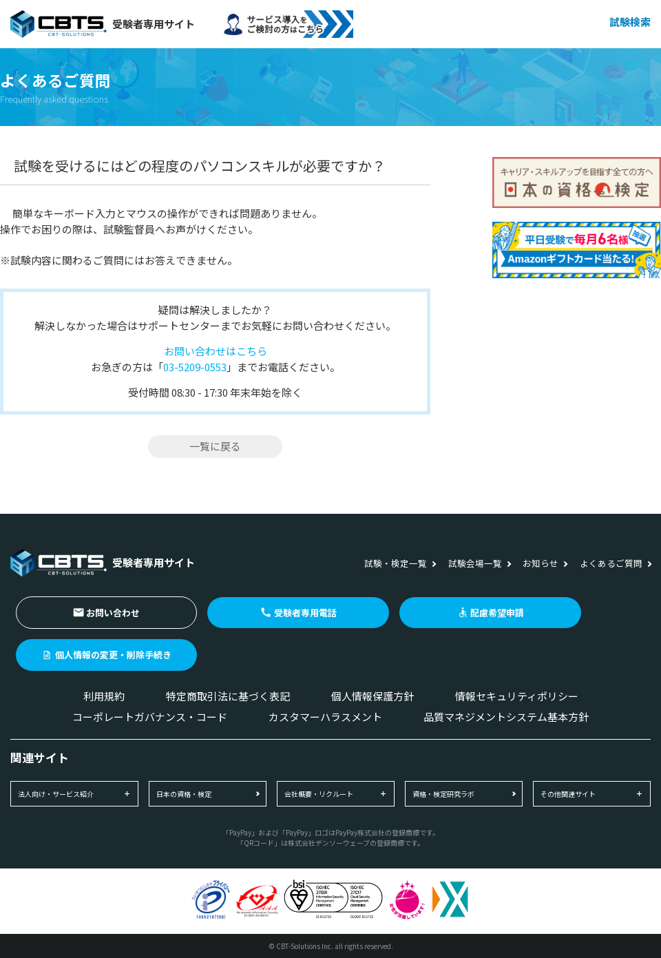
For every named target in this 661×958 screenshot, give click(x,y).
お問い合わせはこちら (215, 351)
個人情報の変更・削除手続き (113, 654)
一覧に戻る (215, 446)
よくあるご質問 (611, 563)
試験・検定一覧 (395, 563)
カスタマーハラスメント (325, 716)
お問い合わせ (113, 612)
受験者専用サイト (102, 24)
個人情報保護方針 (372, 696)
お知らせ (540, 563)
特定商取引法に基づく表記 (228, 696)
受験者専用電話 (305, 612)
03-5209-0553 (195, 367)
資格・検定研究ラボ (443, 794)
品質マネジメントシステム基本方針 (506, 716)
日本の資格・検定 (183, 794)
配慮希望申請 (497, 612)
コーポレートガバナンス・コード (149, 716)
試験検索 (630, 21)
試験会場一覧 (475, 563)
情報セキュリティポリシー (516, 696)
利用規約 (104, 696)
